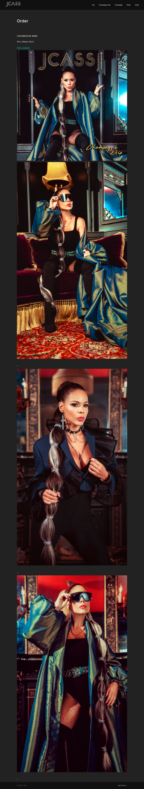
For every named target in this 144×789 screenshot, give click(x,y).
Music (129, 5)
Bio (93, 5)
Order (137, 5)
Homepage (118, 5)
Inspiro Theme (122, 785)
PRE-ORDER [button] (23, 48)
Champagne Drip (105, 5)
